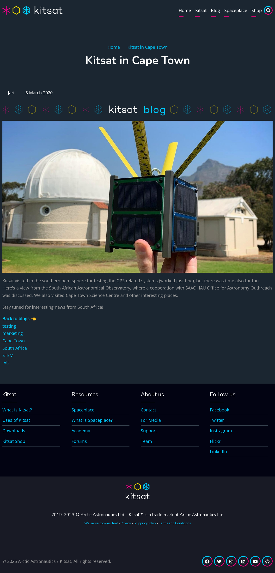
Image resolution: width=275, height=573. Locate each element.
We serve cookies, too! (101, 523)
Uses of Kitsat (16, 420)
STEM (7, 355)
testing (9, 326)
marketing (12, 333)
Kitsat (201, 10)
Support (149, 431)
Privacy (126, 523)
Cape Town (13, 341)
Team (146, 441)
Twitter (217, 420)
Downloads (13, 431)
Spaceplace (235, 10)
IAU (5, 363)
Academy (81, 431)
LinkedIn (218, 451)
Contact (148, 410)
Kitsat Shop (13, 441)
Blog (215, 10)
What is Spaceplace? (92, 420)
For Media (151, 420)
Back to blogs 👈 (19, 318)
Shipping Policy (145, 523)
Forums (79, 441)
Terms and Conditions (175, 523)
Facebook (219, 410)
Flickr (215, 441)
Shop (256, 10)
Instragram (221, 431)
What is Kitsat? (17, 410)
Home (185, 10)
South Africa (14, 348)
